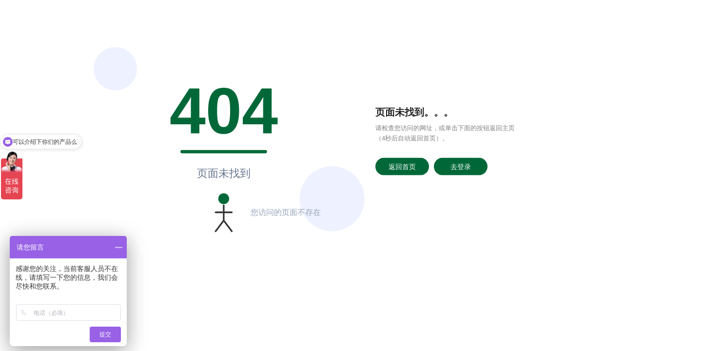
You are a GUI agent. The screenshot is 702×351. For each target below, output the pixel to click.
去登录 (460, 166)
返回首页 (402, 166)
